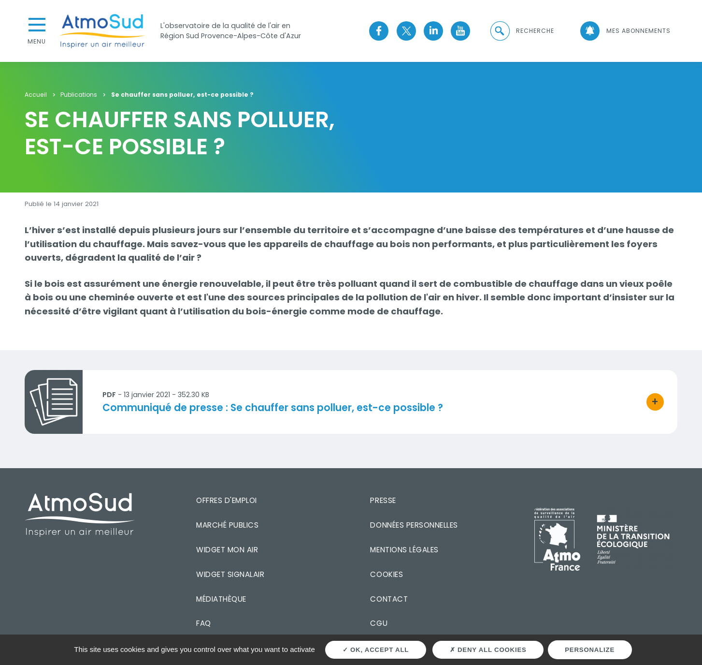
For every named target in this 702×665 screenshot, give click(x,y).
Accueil (36, 95)
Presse (383, 500)
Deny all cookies (488, 649)
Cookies (386, 574)
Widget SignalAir (230, 574)
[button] (522, 30)
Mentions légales (404, 550)
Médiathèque (221, 599)
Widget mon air (227, 550)
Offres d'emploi (226, 500)
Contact (389, 599)
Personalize (590, 649)
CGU (378, 623)
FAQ (203, 623)
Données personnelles (414, 525)
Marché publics (227, 525)
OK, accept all (376, 649)
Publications (78, 95)
